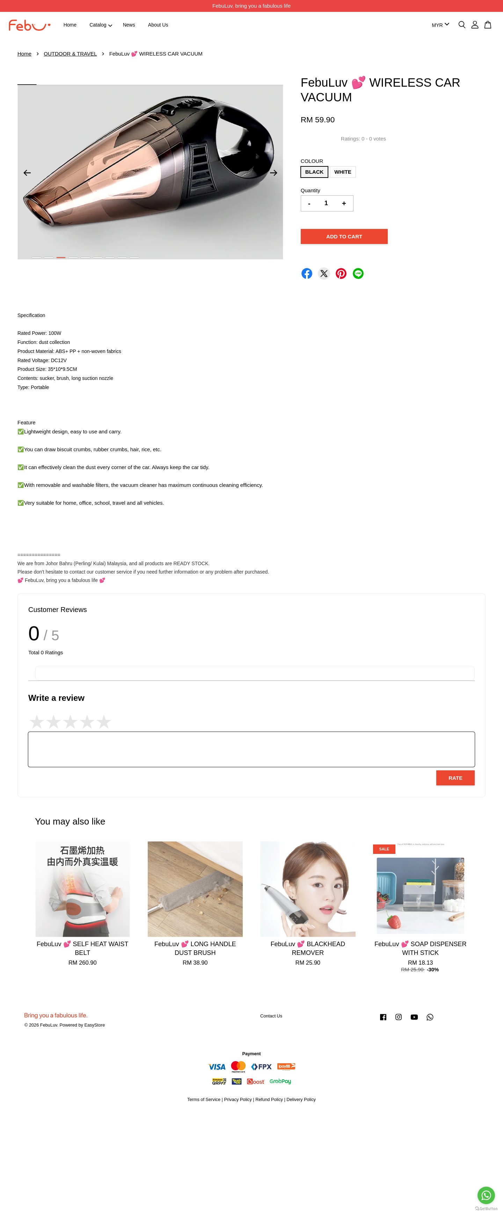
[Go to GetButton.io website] (486, 1209)
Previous (27, 173)
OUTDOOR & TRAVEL (70, 54)
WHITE (342, 172)
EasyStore (94, 1025)
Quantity (310, 190)
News (129, 25)
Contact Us (271, 1016)
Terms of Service (203, 1099)
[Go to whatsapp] (486, 1195)
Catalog (100, 25)
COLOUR (312, 161)
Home (70, 25)
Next (274, 173)
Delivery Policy (301, 1099)
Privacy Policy (238, 1099)
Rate (455, 778)
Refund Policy (269, 1099)
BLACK (314, 172)
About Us (158, 25)
